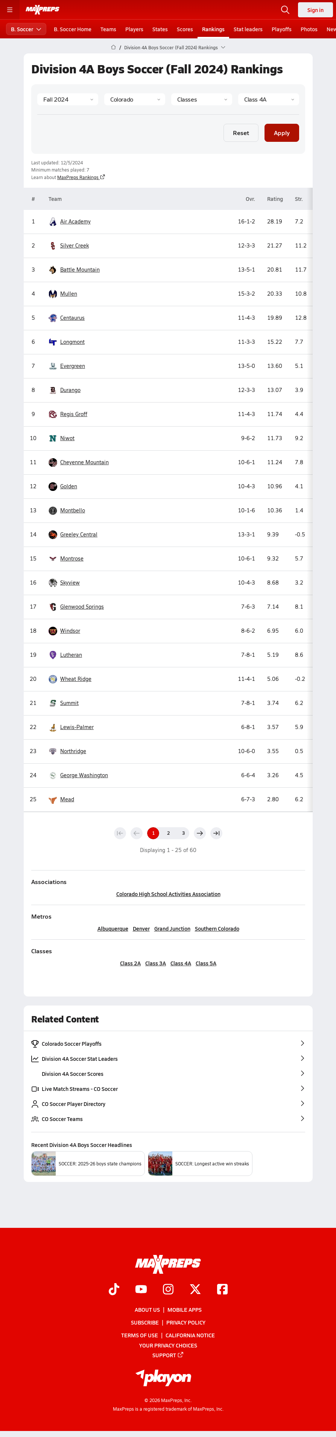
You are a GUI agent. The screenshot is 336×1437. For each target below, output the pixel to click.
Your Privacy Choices (168, 1345)
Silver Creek (69, 246)
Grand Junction (172, 928)
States (160, 29)
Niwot (61, 438)
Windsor (64, 631)
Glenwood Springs (76, 607)
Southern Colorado (217, 928)
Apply (282, 132)
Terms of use (139, 1335)
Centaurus (67, 318)
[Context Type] (201, 99)
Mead (61, 799)
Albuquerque (112, 928)
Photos (309, 29)
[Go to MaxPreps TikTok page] (114, 1290)
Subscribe (145, 1322)
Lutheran (65, 655)
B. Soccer (26, 29)
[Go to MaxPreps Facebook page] (222, 1290)
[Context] (268, 99)
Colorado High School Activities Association (168, 893)
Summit (64, 703)
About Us (147, 1309)
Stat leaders (248, 29)
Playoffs (282, 29)
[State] (134, 99)
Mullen (63, 294)
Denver (140, 928)
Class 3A (155, 963)
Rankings (213, 29)
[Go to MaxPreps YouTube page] (141, 1290)
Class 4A (180, 963)
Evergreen (67, 366)
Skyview (64, 583)
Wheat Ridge (70, 679)
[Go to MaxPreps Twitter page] (195, 1290)
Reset (241, 132)
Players (134, 29)
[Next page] (200, 833)
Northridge (67, 751)
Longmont (67, 342)
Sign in (315, 10)
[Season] (67, 99)
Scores (185, 29)
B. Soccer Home (72, 29)
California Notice (190, 1335)
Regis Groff (68, 414)
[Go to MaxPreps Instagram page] (168, 1290)
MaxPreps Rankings (81, 177)
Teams (108, 29)
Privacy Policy (185, 1322)
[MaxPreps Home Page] (113, 47)
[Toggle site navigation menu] (10, 10)
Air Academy (70, 221)
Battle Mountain (74, 270)
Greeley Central (73, 534)
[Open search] (285, 10)
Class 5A (206, 963)
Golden (63, 486)
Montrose (66, 558)
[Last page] (216, 833)
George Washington (78, 775)
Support (168, 1355)
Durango (65, 390)
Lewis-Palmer (71, 727)
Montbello (67, 510)
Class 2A (130, 963)
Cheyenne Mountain (79, 462)
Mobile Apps (184, 1309)
